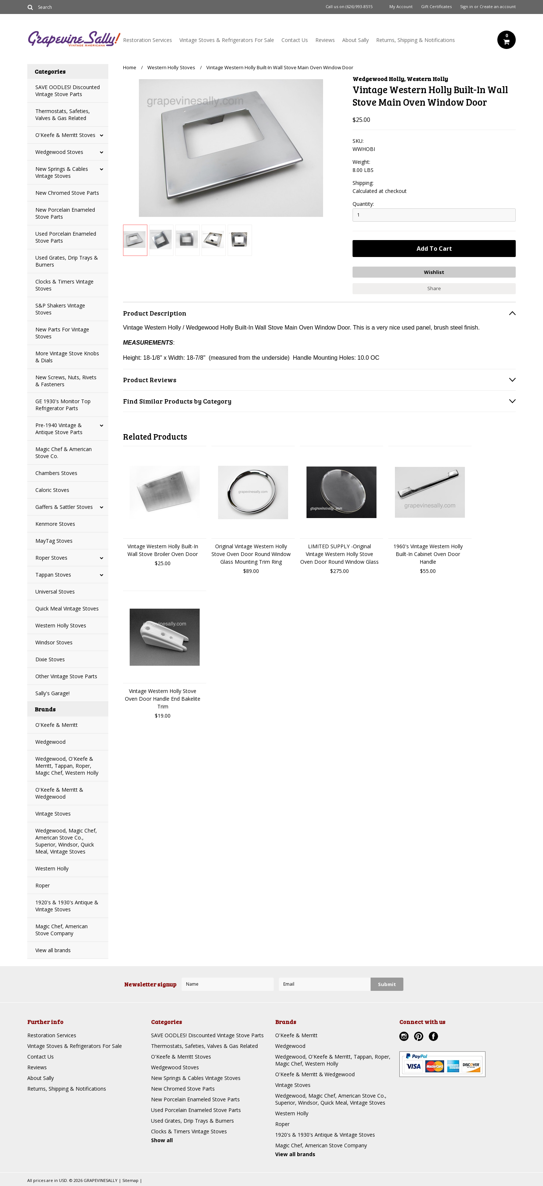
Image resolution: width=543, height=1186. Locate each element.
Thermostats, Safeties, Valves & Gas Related (62, 115)
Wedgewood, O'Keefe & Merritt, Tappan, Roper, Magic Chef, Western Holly (66, 765)
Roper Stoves (51, 557)
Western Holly (52, 868)
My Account (401, 6)
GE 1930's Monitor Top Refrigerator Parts (63, 405)
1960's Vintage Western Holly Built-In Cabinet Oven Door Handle (428, 554)
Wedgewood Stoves (59, 151)
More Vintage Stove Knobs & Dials (67, 357)
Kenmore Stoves (55, 523)
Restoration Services (147, 39)
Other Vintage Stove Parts (66, 676)
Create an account (498, 6)
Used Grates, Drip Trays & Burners (66, 261)
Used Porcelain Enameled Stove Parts (65, 237)
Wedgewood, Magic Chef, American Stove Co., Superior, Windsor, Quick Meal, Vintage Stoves (66, 841)
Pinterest (419, 1037)
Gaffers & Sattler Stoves (64, 506)
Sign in (466, 6)
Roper (42, 885)
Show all (162, 1140)
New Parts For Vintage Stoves (62, 333)
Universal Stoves (55, 591)
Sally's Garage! (52, 693)
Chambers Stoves (56, 472)
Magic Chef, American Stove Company (61, 930)
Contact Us (294, 39)
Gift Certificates (436, 6)
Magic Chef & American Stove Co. (63, 453)
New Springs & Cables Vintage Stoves (61, 172)
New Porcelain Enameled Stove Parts (65, 213)
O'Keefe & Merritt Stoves (65, 134)
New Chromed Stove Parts (67, 192)
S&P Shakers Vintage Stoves (60, 309)
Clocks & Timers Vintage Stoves (64, 285)
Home (129, 67)
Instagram (404, 1037)
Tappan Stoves (53, 574)
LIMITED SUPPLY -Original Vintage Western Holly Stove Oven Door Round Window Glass (339, 554)
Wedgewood (50, 741)
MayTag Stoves (54, 540)
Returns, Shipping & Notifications (415, 39)
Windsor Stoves (54, 642)
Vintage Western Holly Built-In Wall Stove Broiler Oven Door (162, 550)
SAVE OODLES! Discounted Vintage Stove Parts (67, 91)
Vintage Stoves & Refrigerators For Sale (226, 39)
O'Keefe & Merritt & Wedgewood (59, 793)
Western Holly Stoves (60, 625)
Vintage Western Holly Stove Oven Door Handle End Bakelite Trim (162, 698)
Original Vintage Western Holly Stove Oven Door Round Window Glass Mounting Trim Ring (251, 554)
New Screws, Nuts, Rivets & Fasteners (66, 381)
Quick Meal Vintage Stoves (67, 608)
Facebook (434, 1037)
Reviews (325, 39)
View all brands (53, 950)
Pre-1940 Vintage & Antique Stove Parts (59, 429)
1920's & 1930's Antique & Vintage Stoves (66, 906)
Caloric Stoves (52, 489)
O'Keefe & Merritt (56, 724)
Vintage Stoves (53, 813)
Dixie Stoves (50, 659)
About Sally (355, 39)
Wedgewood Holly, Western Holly (400, 78)
